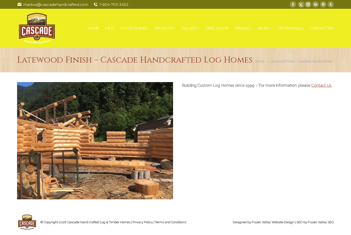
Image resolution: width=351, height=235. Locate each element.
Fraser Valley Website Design (273, 222)
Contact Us (321, 85)
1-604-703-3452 (113, 4)
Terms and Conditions (170, 222)
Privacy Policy (143, 222)
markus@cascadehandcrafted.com (55, 4)
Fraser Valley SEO (321, 222)
